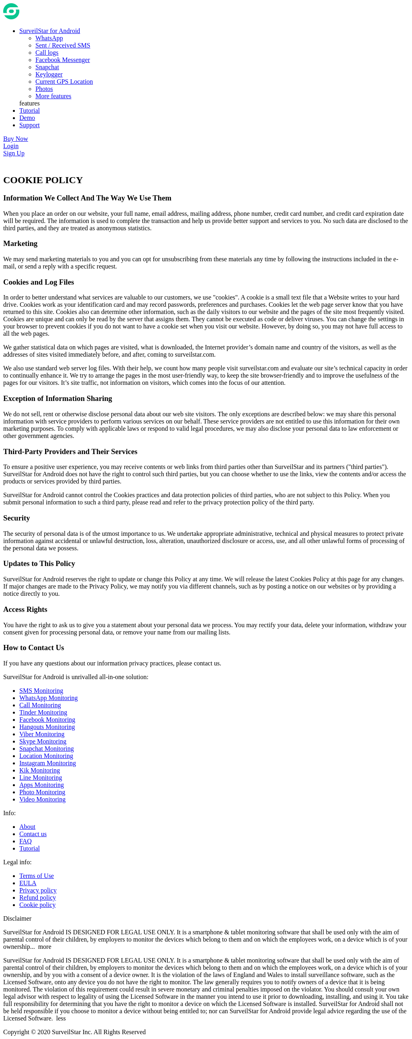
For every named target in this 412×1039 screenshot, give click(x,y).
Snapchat (47, 67)
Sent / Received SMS (62, 45)
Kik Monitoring (39, 770)
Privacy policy (38, 890)
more (45, 946)
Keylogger (49, 74)
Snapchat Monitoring (46, 748)
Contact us (33, 833)
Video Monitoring (42, 799)
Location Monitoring (46, 755)
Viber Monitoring (41, 734)
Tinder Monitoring (43, 712)
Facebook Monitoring (47, 719)
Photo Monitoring (42, 792)
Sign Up (14, 153)
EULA (28, 883)
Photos (44, 88)
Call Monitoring (40, 705)
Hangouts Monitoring (47, 726)
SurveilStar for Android (49, 30)
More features (53, 96)
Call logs (46, 52)
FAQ (25, 841)
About (27, 826)
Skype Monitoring (42, 741)
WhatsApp (49, 38)
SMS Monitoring (41, 690)
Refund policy (37, 897)
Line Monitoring (40, 777)
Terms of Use (36, 875)
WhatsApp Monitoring (48, 697)
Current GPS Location (64, 81)
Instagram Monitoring (47, 763)
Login (11, 146)
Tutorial (29, 848)
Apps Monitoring (41, 784)
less (61, 1018)
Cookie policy (37, 904)
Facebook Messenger (62, 59)
